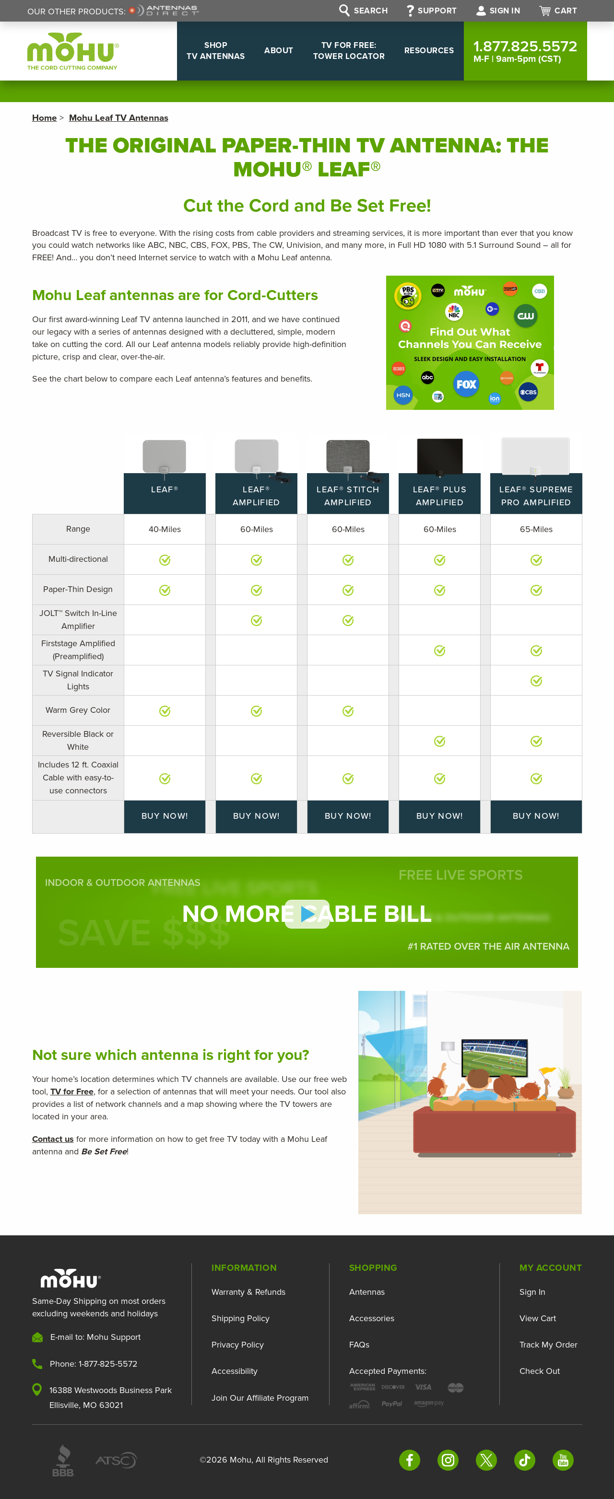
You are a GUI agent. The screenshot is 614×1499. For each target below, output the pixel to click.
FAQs (359, 1344)
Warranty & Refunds (248, 1292)
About (257, 51)
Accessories (371, 1318)
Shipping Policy (241, 1318)
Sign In (532, 1292)
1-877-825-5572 (108, 1363)
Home (44, 118)
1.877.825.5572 (525, 50)
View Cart (538, 1318)
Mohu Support (114, 1337)
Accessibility (235, 1371)
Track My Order (549, 1344)
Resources (425, 51)
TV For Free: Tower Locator (336, 50)
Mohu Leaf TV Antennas (118, 118)
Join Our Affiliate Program (260, 1396)
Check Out (540, 1371)
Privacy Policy (238, 1344)
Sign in (498, 11)
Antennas (367, 1292)
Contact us (53, 1138)
